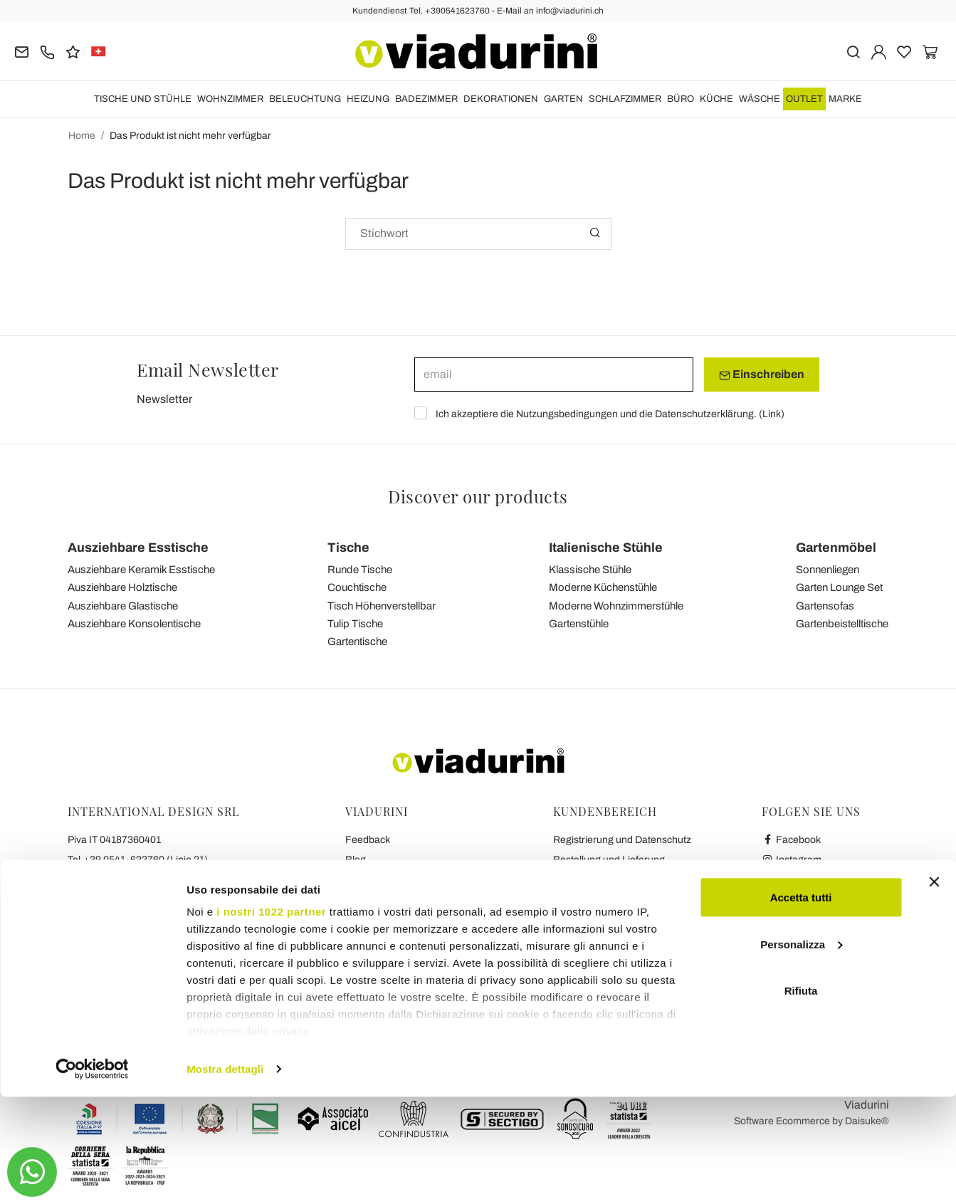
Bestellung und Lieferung (609, 859)
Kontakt (362, 939)
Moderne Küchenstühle (603, 587)
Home (81, 135)
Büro (680, 99)
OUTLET (804, 99)
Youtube (787, 879)
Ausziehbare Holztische (122, 587)
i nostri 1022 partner (271, 1018)
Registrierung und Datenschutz (622, 839)
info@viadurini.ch (106, 939)
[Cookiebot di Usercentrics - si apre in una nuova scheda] (92, 1176)
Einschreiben (761, 374)
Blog (355, 859)
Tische (348, 547)
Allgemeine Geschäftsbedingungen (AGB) (439, 879)
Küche (716, 99)
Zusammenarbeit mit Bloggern (413, 919)
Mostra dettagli (225, 1176)
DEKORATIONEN (500, 99)
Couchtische (357, 587)
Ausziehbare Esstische (138, 547)
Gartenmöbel (836, 547)
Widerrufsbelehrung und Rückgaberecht (642, 879)
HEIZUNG (368, 99)
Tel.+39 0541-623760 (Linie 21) (138, 859)
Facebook (791, 839)
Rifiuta (801, 1098)
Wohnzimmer (230, 99)
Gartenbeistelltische (842, 623)
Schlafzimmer (625, 99)
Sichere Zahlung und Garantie (620, 899)
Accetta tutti (801, 1004)
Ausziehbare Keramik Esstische (141, 569)
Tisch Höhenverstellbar (381, 606)
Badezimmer (426, 99)
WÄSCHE (759, 99)
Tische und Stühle (142, 99)
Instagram (792, 859)
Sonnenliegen (827, 569)
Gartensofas (825, 606)
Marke (845, 99)
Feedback (367, 839)
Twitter (784, 899)
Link (771, 414)
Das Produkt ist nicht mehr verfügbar (190, 135)
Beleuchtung (305, 99)
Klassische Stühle (590, 569)
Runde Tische (359, 569)
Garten (563, 99)
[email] (553, 374)
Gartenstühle (579, 623)
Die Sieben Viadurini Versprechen (419, 959)
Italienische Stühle (606, 547)
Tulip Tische (355, 623)
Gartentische (357, 641)
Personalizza (801, 1051)
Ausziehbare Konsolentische (134, 623)
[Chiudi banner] (934, 989)
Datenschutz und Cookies (402, 899)
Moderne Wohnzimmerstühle (616, 606)
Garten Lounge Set (839, 587)
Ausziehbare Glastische (123, 606)
